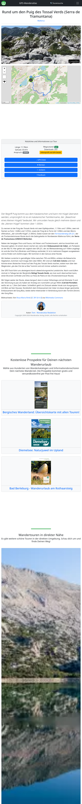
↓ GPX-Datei (41, 160)
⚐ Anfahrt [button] (41, 170)
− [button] (4, 72)
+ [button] (4, 68)
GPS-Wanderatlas (28, 3)
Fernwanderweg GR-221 (65, 233)
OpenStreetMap (71, 103)
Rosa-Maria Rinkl (23, 297)
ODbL (78, 103)
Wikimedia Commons (54, 297)
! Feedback (41, 175)
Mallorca (41, 21)
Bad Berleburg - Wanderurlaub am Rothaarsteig (41, 488)
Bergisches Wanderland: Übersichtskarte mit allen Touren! (41, 412)
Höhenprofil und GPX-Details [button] (51, 152)
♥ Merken (41, 165)
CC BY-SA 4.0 (36, 297)
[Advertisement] (41, 121)
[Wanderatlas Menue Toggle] (78, 3)
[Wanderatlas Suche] (56, 3)
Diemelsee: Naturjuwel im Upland (41, 450)
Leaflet (57, 103)
